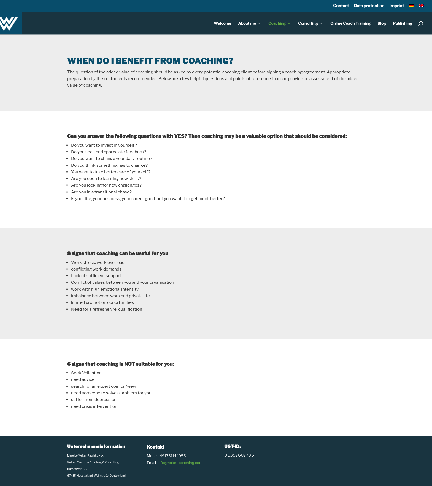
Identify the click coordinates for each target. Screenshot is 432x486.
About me (247, 23)
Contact (341, 5)
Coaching (277, 23)
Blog (381, 23)
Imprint (396, 5)
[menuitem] (411, 7)
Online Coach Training (350, 23)
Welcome (222, 23)
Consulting (308, 23)
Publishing (402, 23)
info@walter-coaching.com (180, 462)
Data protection (369, 5)
